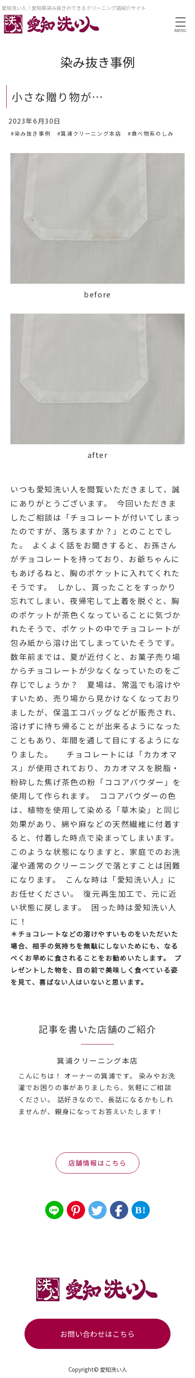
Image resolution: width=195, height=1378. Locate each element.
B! (140, 1210)
